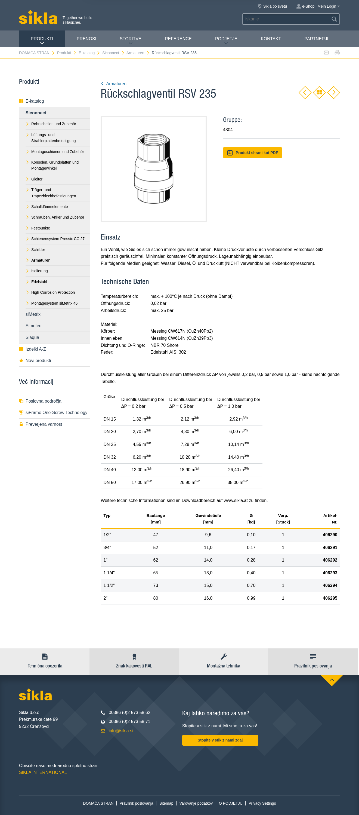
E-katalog (89, 53)
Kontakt (271, 38)
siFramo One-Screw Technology (53, 412)
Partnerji (316, 38)
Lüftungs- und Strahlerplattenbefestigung (51, 138)
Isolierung (37, 271)
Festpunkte (38, 228)
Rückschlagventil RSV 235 (174, 53)
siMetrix (33, 314)
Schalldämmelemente (47, 206)
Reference (178, 38)
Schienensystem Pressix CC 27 (55, 239)
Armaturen (138, 53)
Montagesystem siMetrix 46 (52, 303)
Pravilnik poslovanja (136, 803)
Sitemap (166, 803)
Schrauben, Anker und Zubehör (55, 217)
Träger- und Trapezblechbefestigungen (51, 193)
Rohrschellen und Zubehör (51, 124)
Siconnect (113, 53)
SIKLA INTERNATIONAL (43, 772)
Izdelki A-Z (32, 349)
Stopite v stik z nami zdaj (220, 740)
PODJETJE (226, 40)
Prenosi (86, 38)
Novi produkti (35, 360)
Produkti (42, 40)
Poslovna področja (40, 401)
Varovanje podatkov (196, 803)
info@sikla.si (121, 730)
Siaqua (32, 337)
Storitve (130, 40)
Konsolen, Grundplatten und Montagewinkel (52, 165)
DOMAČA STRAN (37, 53)
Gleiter (34, 179)
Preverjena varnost (40, 424)
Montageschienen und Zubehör (55, 151)
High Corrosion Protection (50, 292)
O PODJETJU (231, 803)
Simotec (33, 325)
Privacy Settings (262, 803)
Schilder (35, 249)
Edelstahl (36, 282)
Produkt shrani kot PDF (252, 153)
